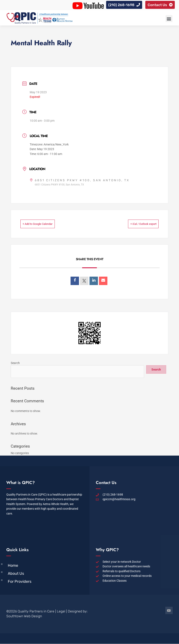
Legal (61, 611)
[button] (169, 19)
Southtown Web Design (24, 616)
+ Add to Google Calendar (45, 224)
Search (15, 363)
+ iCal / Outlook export (136, 224)
